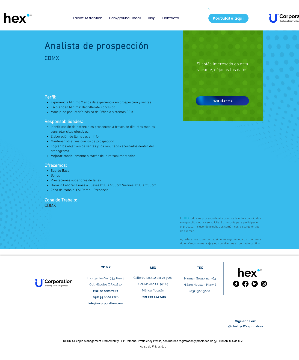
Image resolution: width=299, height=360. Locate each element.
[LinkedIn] (255, 284)
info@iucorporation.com (106, 303)
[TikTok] (236, 284)
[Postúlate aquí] (228, 18)
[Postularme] (222, 100)
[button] (209, 8)
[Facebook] (245, 284)
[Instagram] (264, 284)
